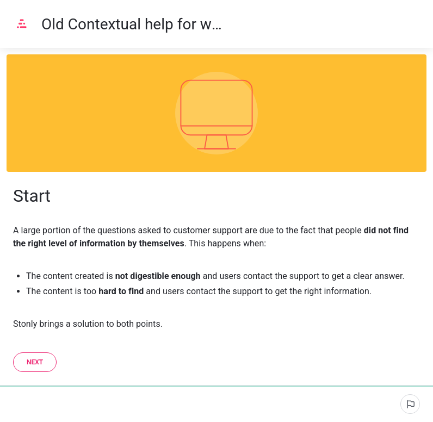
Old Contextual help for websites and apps (135, 24)
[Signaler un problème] (410, 404)
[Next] (35, 362)
